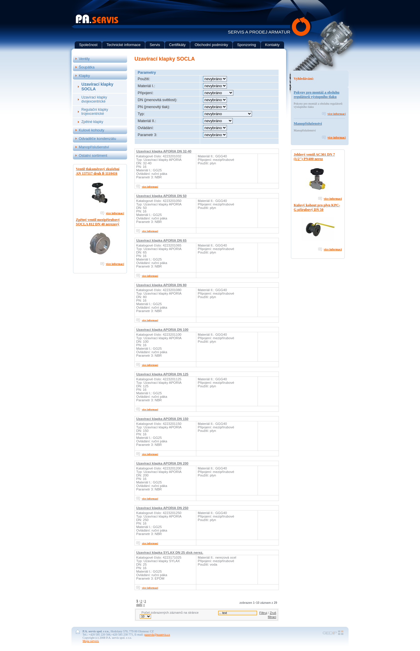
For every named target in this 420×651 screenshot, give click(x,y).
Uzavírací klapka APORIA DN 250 (162, 508)
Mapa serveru (91, 641)
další (139, 604)
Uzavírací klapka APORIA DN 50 (161, 196)
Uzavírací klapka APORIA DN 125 (162, 374)
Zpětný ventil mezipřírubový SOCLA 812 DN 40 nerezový (98, 222)
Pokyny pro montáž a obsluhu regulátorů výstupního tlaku (317, 94)
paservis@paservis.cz (157, 634)
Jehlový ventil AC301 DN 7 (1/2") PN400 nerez (314, 156)
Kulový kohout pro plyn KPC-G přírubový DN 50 (317, 207)
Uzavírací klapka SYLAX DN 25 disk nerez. (169, 552)
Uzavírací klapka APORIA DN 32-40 (163, 151)
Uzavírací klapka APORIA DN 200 (162, 463)
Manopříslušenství (308, 124)
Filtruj (263, 613)
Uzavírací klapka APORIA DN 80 (161, 285)
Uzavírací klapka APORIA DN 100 (162, 329)
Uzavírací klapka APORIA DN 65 (161, 240)
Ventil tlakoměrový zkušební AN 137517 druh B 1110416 (97, 171)
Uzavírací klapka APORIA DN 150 (162, 418)
